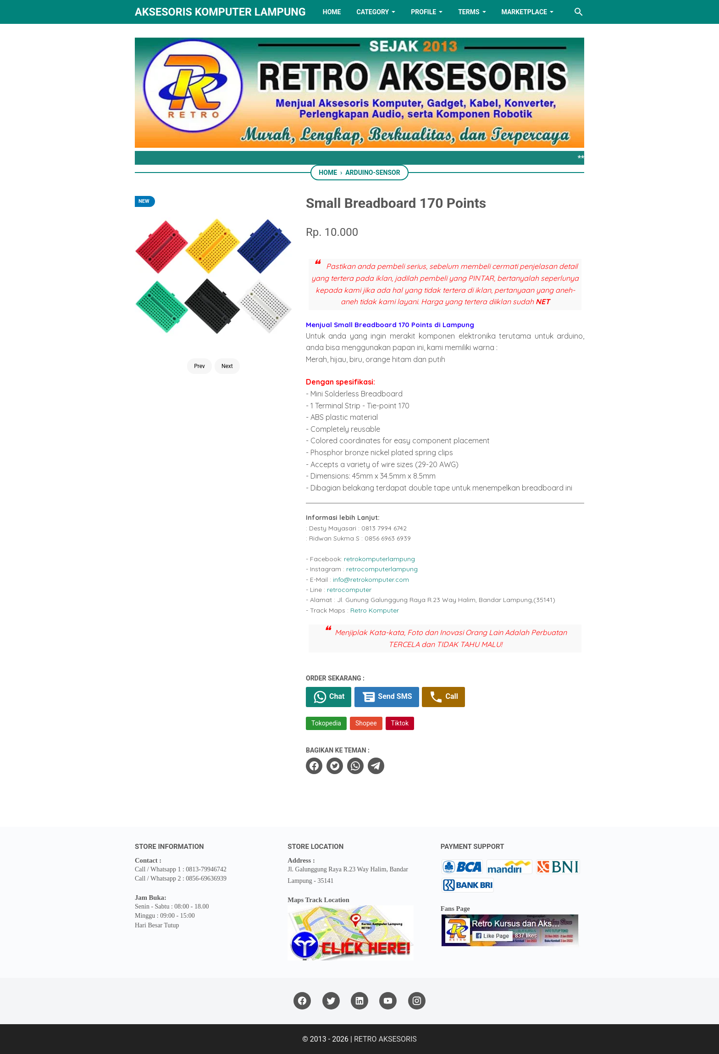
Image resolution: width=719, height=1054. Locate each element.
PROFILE (423, 12)
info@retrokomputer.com (371, 579)
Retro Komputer (374, 610)
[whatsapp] (355, 766)
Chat (328, 697)
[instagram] (417, 1001)
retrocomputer (349, 590)
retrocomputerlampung (382, 569)
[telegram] (376, 766)
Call (443, 697)
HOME (332, 12)
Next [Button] (227, 366)
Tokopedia (326, 723)
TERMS (468, 12)
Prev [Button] (199, 366)
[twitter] (334, 766)
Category (372, 12)
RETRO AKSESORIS (385, 1039)
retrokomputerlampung (379, 559)
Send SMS (386, 697)
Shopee (366, 723)
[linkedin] (359, 1001)
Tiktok (400, 723)
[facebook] (314, 766)
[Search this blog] (578, 11)
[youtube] (388, 1001)
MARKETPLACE (524, 12)
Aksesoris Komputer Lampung (220, 12)
